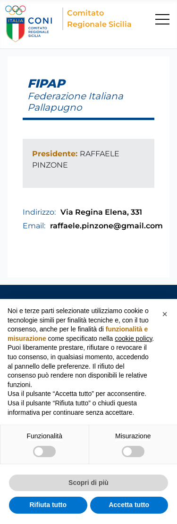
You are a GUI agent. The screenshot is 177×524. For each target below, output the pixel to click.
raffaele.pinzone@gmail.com (106, 225)
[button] (164, 314)
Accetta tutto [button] (129, 504)
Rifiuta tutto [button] (48, 504)
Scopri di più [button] (88, 482)
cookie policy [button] (133, 338)
